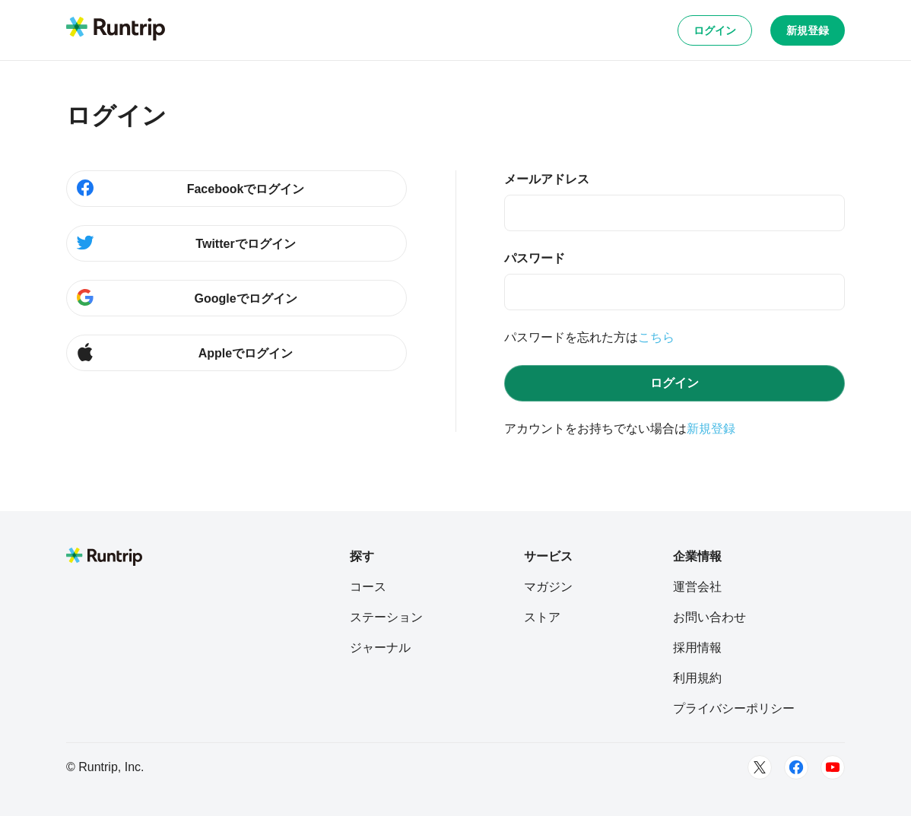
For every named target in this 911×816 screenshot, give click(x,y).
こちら (656, 337)
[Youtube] (833, 767)
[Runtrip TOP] (115, 30)
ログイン (715, 30)
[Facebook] (796, 767)
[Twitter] (760, 767)
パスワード (534, 258)
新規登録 (807, 30)
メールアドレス (546, 179)
